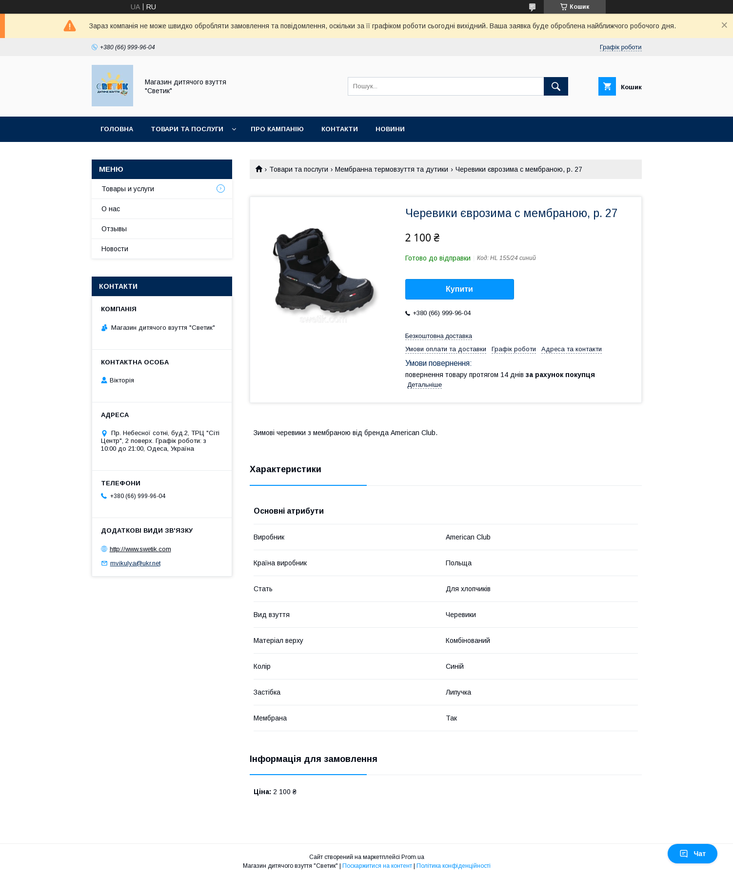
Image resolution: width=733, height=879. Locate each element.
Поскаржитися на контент (377, 865)
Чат (692, 853)
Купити (459, 289)
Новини (390, 129)
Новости (114, 249)
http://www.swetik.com (140, 549)
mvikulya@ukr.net (135, 563)
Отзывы (114, 229)
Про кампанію (277, 129)
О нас (110, 209)
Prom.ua (412, 857)
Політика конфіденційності (453, 865)
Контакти (339, 129)
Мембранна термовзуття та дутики (391, 169)
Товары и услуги (127, 189)
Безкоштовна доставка (438, 336)
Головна (116, 129)
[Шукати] (556, 86)
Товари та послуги (187, 129)
